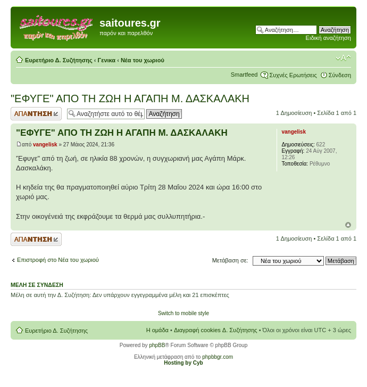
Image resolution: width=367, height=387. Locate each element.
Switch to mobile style (183, 313)
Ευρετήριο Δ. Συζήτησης (59, 60)
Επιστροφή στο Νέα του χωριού (58, 260)
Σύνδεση (340, 75)
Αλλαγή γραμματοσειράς (343, 58)
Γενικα (107, 60)
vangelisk (45, 144)
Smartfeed (244, 74)
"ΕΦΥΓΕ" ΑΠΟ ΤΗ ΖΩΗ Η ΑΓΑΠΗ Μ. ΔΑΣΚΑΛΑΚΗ (130, 98)
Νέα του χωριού (142, 60)
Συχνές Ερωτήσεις (292, 75)
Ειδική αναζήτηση (328, 38)
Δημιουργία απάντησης (36, 113)
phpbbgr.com (217, 357)
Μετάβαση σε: (230, 260)
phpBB (157, 345)
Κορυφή (348, 225)
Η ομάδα (157, 330)
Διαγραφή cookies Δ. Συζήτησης (215, 330)
